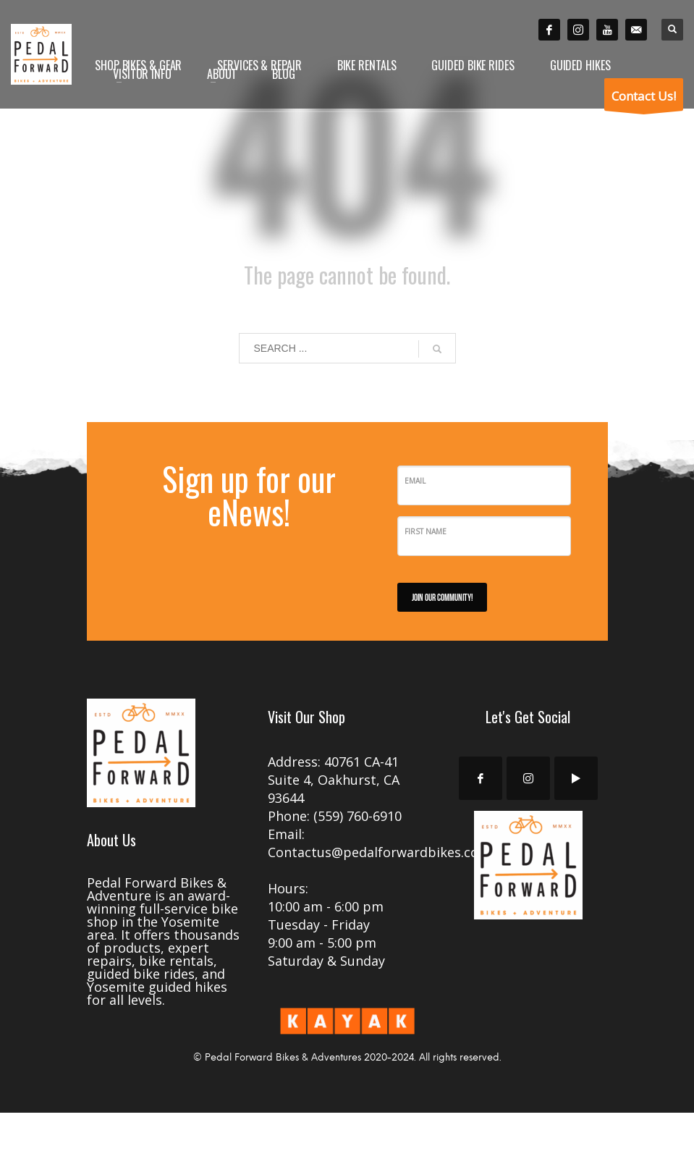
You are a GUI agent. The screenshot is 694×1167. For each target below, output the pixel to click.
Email (415, 481)
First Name (426, 531)
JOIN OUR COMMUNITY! (442, 597)
